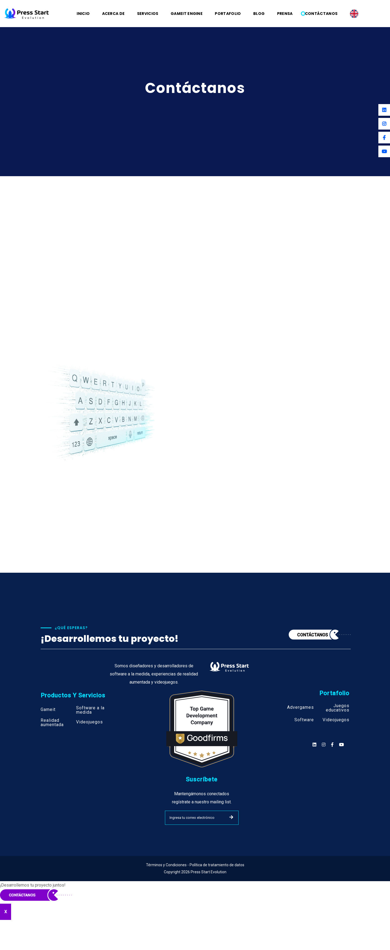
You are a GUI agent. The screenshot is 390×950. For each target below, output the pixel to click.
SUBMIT (231, 817)
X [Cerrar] (5, 911)
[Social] (341, 744)
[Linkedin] (384, 110)
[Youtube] (384, 151)
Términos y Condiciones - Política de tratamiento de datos (195, 865)
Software (304, 720)
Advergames (300, 707)
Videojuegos (89, 722)
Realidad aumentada (52, 722)
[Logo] (26, 13)
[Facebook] (384, 138)
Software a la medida (90, 710)
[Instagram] (384, 124)
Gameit (48, 709)
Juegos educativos (337, 708)
